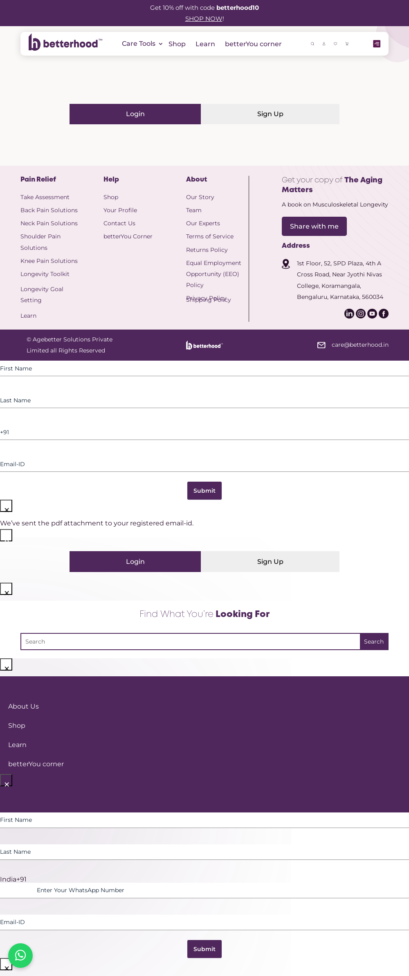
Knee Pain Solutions (49, 261)
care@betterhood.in (360, 344)
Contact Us (119, 223)
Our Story (200, 197)
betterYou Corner (128, 236)
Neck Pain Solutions (49, 223)
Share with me (314, 226)
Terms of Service (210, 236)
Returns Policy (207, 250)
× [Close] (6, 507)
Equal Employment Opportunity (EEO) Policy (213, 274)
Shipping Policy (208, 299)
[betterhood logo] (65, 48)
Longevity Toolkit (45, 274)
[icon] (324, 43)
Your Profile (120, 210)
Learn (205, 44)
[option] (204, 879)
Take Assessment (45, 197)
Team (194, 210)
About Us (23, 706)
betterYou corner (253, 44)
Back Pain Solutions (49, 210)
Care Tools (138, 44)
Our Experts (203, 223)
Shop (177, 44)
